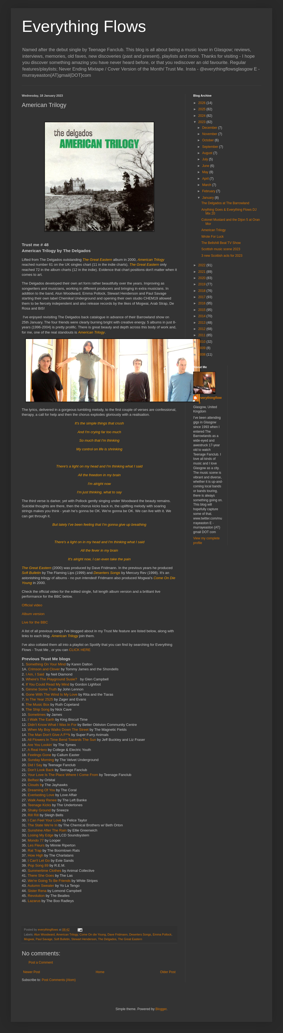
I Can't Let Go (39, 860)
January (208, 198)
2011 (202, 335)
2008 (202, 354)
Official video (32, 605)
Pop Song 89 (39, 865)
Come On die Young (92, 934)
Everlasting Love (41, 795)
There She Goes (41, 875)
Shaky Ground (40, 810)
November (210, 134)
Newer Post (31, 972)
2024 (202, 116)
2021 (202, 272)
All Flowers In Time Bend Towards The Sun (62, 740)
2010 (202, 342)
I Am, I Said (35, 674)
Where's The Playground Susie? (52, 679)
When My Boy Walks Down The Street (59, 730)
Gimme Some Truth (41, 689)
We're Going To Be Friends (50, 881)
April (206, 179)
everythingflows (210, 400)
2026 (202, 103)
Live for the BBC (35, 622)
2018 (202, 291)
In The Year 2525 (39, 699)
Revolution (37, 896)
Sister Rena (38, 891)
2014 (202, 316)
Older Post (168, 972)
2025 (202, 109)
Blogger (161, 1009)
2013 (202, 323)
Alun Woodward (44, 934)
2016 (202, 303)
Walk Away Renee (42, 800)
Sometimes (37, 715)
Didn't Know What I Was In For (52, 725)
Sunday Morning (41, 760)
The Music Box (37, 704)
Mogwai (29, 939)
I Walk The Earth (41, 719)
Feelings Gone (39, 755)
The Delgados (107, 939)
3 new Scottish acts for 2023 (221, 256)
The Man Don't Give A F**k (49, 735)
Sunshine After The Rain (47, 830)
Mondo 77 (36, 840)
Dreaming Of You (41, 790)
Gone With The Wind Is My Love (52, 694)
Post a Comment (41, 962)
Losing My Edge (41, 835)
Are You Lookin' (39, 745)
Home (100, 972)
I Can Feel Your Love (44, 820)
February (209, 191)
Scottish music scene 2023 (220, 249)
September (210, 147)
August (207, 153)
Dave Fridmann (117, 934)
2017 (202, 297)
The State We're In (42, 825)
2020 (202, 278)
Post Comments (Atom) (59, 980)
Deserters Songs (140, 934)
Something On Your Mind (46, 664)
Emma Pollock (162, 934)
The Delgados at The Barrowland (225, 203)
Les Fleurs (36, 845)
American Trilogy (67, 934)
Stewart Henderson (83, 939)
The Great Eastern (130, 939)
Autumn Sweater (40, 886)
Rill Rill (33, 815)
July (205, 159)
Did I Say (35, 765)
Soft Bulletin (62, 939)
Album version (33, 614)
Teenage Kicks (39, 805)
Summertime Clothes (45, 871)
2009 (202, 348)
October (208, 140)
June (206, 166)
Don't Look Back (41, 770)
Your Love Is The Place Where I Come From (63, 775)
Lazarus (35, 901)
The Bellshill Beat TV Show (221, 243)
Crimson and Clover (44, 669)
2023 (202, 122)
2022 (202, 265)
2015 (202, 310)
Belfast (33, 780)
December (210, 128)
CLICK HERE (80, 650)
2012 (202, 329)
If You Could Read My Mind (47, 684)
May (205, 172)
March (207, 185)
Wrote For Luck (212, 237)
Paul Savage (44, 939)
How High (36, 855)
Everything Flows (84, 26)
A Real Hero (37, 750)
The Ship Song (37, 709)
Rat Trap (35, 850)
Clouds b (35, 785)
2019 (202, 284)
